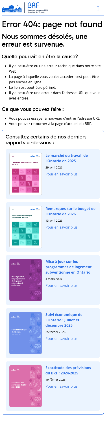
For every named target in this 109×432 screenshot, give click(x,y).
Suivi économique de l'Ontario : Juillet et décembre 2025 (64, 320)
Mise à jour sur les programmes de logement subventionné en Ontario (69, 267)
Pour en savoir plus (62, 174)
